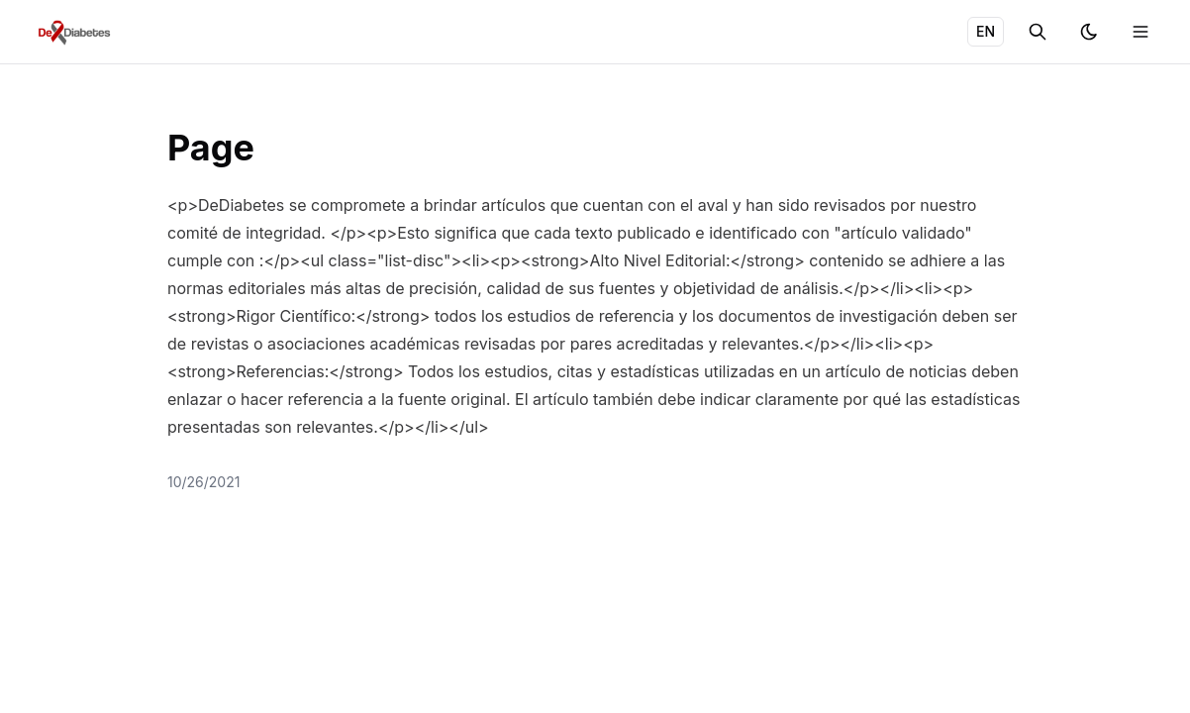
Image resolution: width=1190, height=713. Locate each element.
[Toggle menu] (1140, 32)
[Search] (1037, 32)
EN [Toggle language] (985, 31)
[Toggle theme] (1089, 32)
